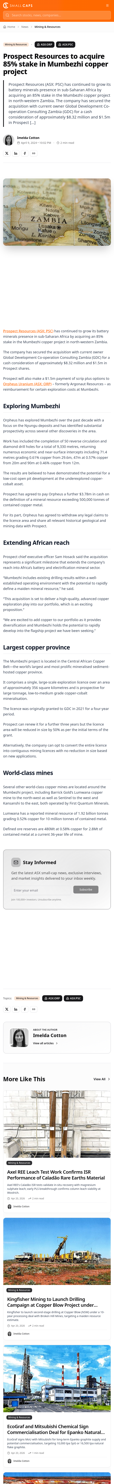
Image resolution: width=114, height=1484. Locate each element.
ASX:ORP (44, 44)
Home (9, 27)
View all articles (45, 1043)
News (24, 27)
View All (102, 1079)
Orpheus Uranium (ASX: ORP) (27, 384)
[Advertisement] (57, 282)
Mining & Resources (16, 44)
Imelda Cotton (28, 138)
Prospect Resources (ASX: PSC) (28, 331)
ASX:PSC (65, 44)
